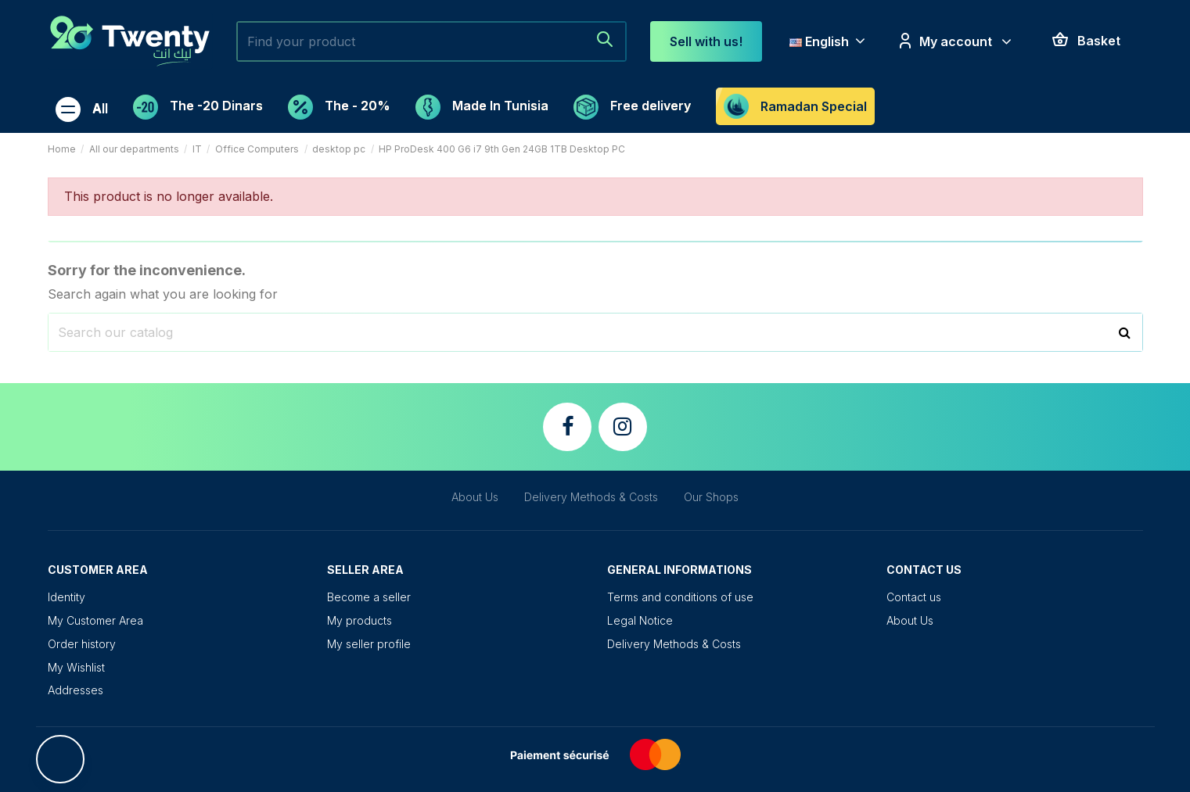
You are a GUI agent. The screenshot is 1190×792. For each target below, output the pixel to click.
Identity (66, 597)
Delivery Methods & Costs (591, 497)
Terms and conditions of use (680, 597)
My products (359, 620)
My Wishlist (76, 667)
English (828, 41)
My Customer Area (95, 620)
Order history (82, 643)
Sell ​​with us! (706, 41)
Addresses (75, 690)
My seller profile (369, 643)
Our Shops (711, 497)
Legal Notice (640, 620)
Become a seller (369, 597)
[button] (82, 107)
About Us (474, 497)
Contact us (913, 597)
